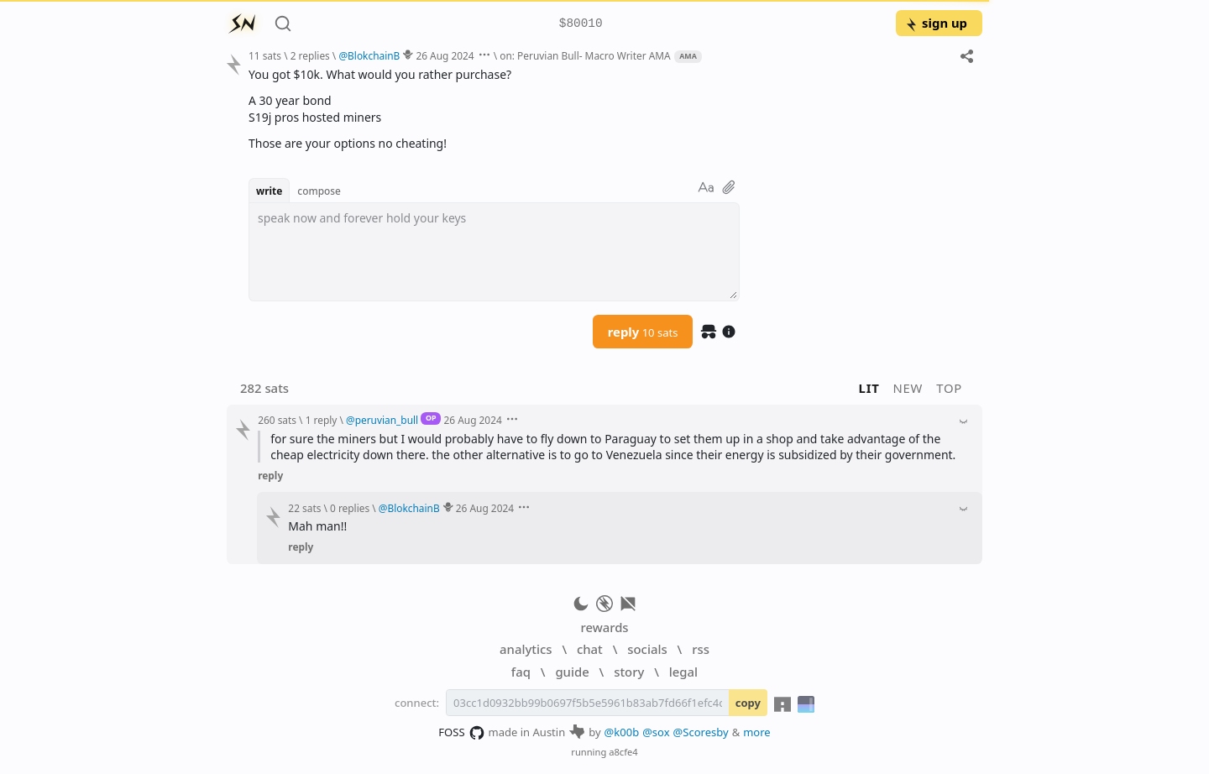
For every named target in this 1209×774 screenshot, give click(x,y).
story (629, 671)
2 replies (310, 55)
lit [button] (869, 387)
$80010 (581, 24)
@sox (655, 732)
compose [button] (319, 190)
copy (748, 702)
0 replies (349, 508)
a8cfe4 (623, 751)
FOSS (461, 732)
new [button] (908, 387)
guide (572, 671)
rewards (604, 627)
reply (643, 331)
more (757, 732)
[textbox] (494, 252)
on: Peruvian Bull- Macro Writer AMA (585, 55)
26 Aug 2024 (445, 55)
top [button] (949, 387)
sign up (935, 22)
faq (521, 671)
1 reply (322, 419)
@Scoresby (701, 732)
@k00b (622, 732)
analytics (526, 649)
